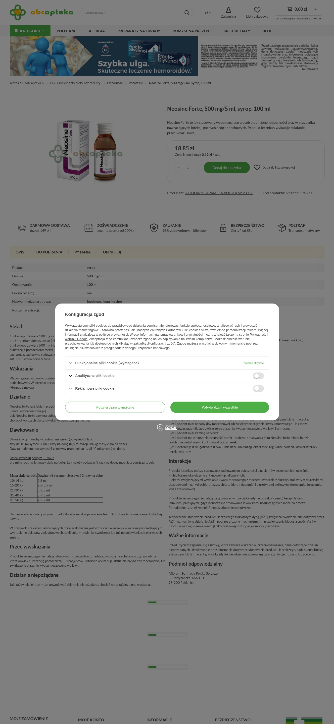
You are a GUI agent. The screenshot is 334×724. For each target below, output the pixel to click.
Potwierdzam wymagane (115, 407)
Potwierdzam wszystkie (220, 407)
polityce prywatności (113, 334)
